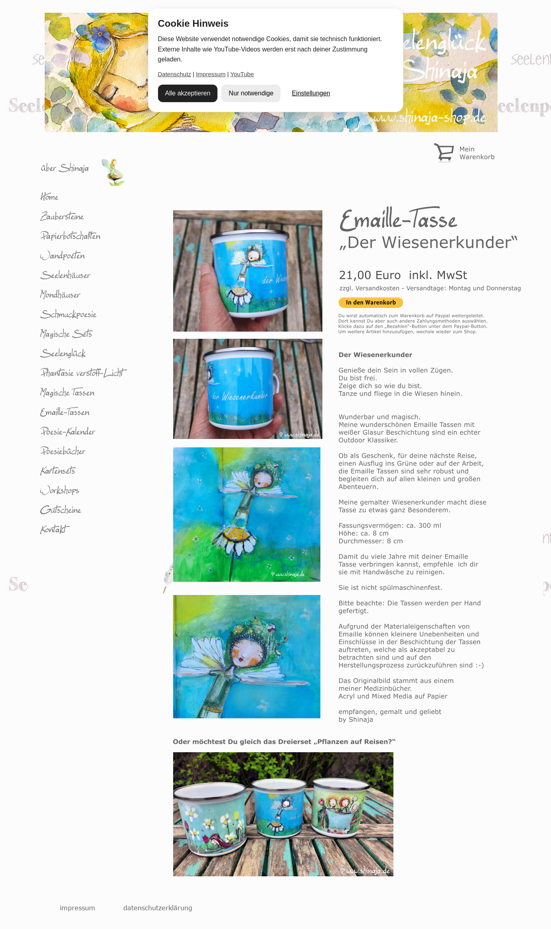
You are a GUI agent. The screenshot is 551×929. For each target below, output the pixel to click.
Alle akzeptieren (188, 93)
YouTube (242, 74)
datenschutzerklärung (157, 907)
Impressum (210, 74)
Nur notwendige (251, 93)
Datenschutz (174, 74)
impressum (77, 907)
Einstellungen (311, 93)
